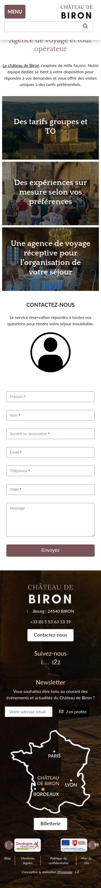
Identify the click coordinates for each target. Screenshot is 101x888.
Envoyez (50, 550)
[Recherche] (48, 26)
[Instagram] (45, 662)
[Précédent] (8, 845)
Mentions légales (27, 860)
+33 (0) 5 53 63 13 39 (50, 621)
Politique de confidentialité (58, 860)
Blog (7, 858)
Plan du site (86, 860)
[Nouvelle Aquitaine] (74, 845)
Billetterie (51, 823)
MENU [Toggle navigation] (15, 12)
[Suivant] (92, 845)
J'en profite (73, 711)
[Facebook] (56, 662)
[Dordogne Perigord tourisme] (27, 845)
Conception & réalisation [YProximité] (50, 872)
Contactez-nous (50, 635)
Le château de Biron (21, 65)
